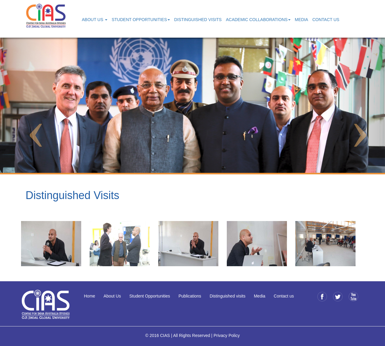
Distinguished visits (227, 296)
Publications (189, 296)
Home (89, 296)
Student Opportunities (149, 296)
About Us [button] (94, 19)
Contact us (284, 296)
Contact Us (325, 19)
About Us (112, 296)
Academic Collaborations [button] (258, 19)
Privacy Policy (227, 335)
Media (301, 19)
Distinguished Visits (198, 19)
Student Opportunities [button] (141, 19)
